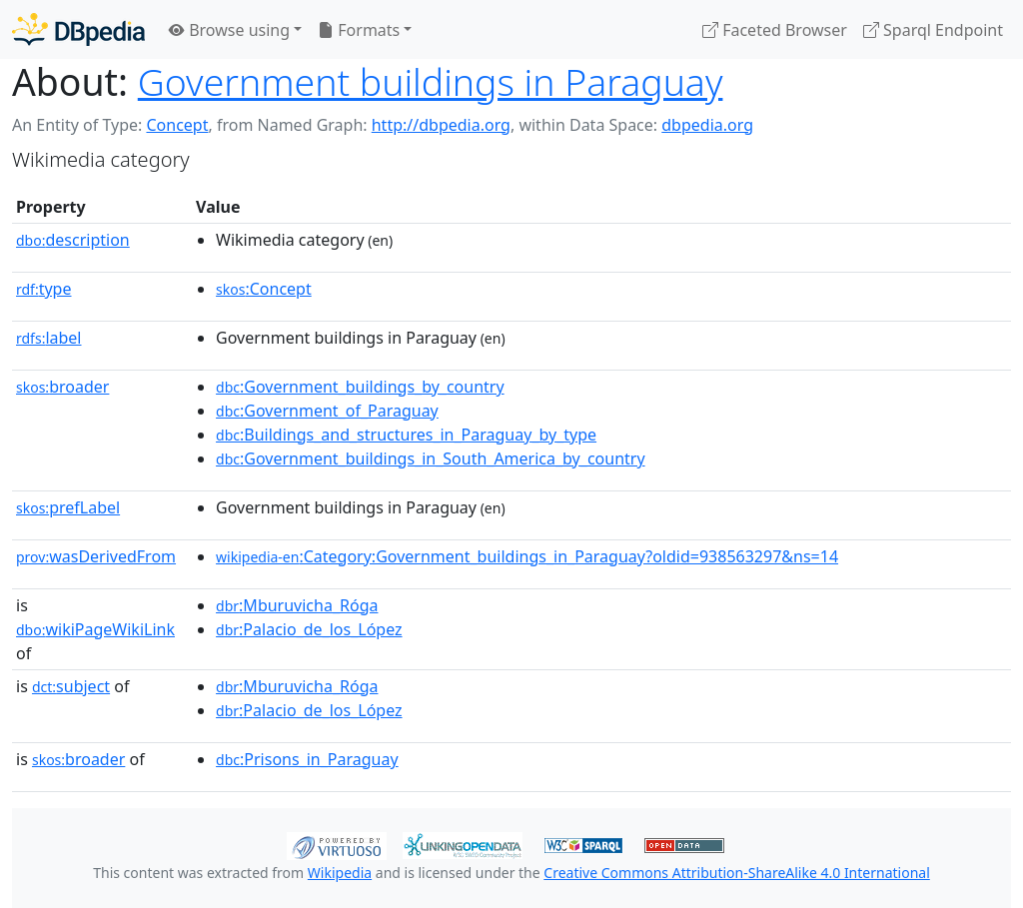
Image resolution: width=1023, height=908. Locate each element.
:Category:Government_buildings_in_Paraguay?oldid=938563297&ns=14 (527, 556)
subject (71, 686)
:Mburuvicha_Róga (297, 605)
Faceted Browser (774, 30)
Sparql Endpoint (933, 30)
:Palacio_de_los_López (309, 629)
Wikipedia (340, 872)
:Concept (264, 289)
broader (62, 387)
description (73, 240)
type (44, 289)
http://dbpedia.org (441, 125)
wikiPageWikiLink (95, 629)
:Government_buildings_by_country (360, 387)
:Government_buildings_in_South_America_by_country (430, 458)
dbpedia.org (707, 125)
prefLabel (68, 507)
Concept (177, 125)
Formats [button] (359, 30)
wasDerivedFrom (96, 556)
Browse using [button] (229, 30)
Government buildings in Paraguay (430, 81)
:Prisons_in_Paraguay (307, 759)
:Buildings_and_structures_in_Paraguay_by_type (406, 435)
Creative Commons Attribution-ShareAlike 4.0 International (736, 872)
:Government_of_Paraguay (327, 411)
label (49, 338)
